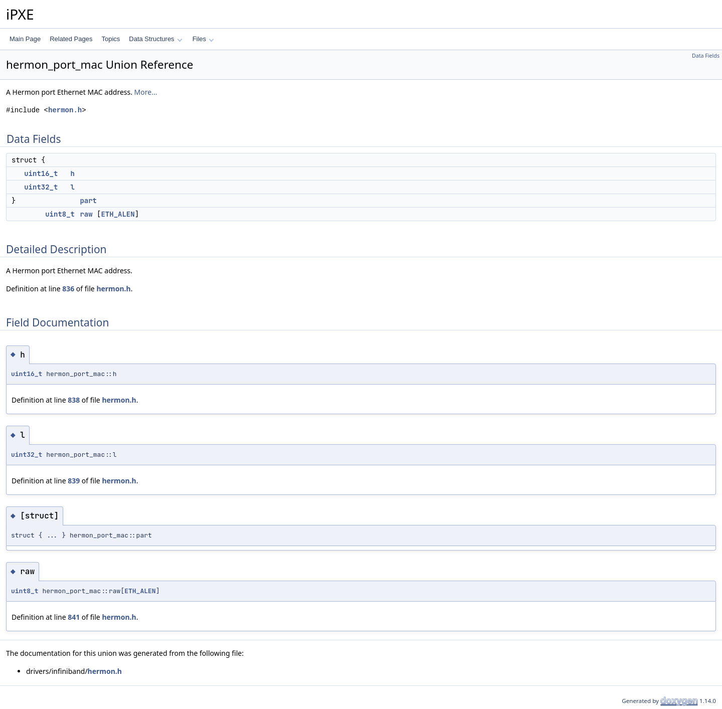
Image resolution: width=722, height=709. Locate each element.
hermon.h (65, 110)
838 (74, 400)
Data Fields (705, 55)
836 (68, 288)
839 (74, 480)
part (88, 200)
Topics (110, 39)
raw (86, 214)
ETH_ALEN (117, 214)
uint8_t (60, 214)
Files (203, 39)
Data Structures (155, 39)
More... (145, 92)
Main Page (25, 39)
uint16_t (41, 173)
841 (74, 617)
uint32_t (41, 187)
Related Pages (71, 39)
